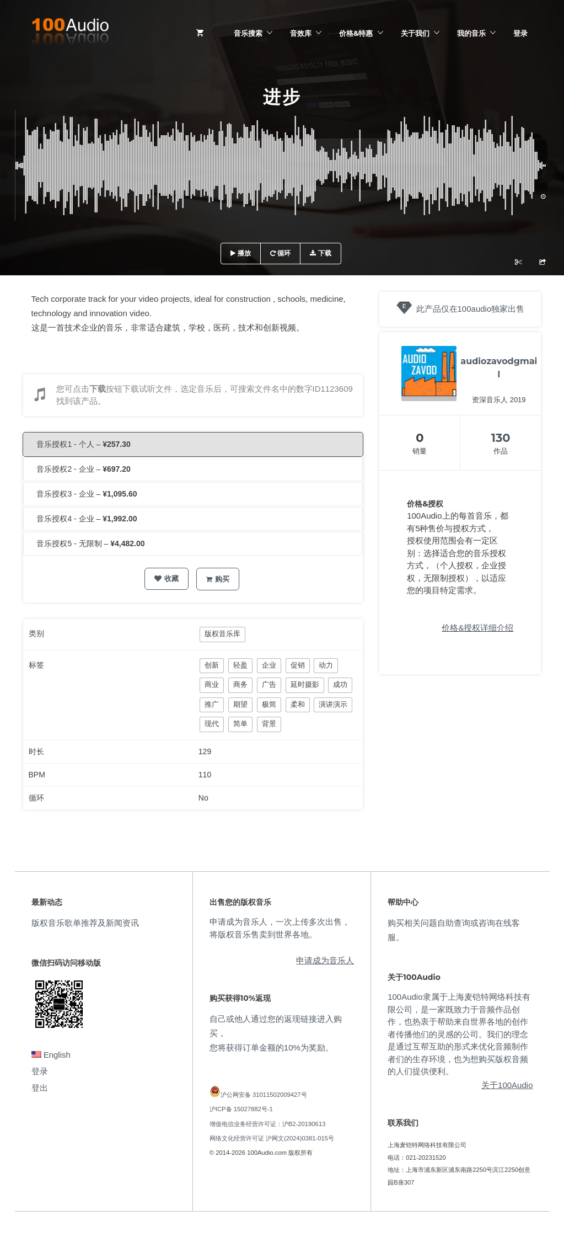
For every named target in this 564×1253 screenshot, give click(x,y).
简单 (240, 723)
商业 (212, 684)
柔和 (298, 704)
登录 (520, 33)
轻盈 (240, 665)
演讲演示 (333, 704)
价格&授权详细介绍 (477, 627)
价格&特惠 (356, 33)
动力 (326, 665)
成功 (340, 684)
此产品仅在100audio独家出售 (470, 308)
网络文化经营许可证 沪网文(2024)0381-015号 (272, 1138)
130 (501, 438)
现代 (212, 723)
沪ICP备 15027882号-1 (241, 1109)
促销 (298, 665)
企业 (269, 665)
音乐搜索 (248, 33)
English (51, 1054)
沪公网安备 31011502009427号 (264, 1094)
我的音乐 (471, 33)
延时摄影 (305, 684)
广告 (269, 684)
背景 (269, 723)
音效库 (300, 33)
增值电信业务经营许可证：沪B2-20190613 (268, 1124)
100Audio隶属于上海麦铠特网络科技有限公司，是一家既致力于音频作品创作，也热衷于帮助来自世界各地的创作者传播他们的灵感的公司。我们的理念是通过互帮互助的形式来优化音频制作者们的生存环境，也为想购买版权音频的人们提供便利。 (459, 1034)
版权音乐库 (222, 634)
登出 (39, 1087)
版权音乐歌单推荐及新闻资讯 (85, 922)
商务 (240, 684)
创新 (212, 665)
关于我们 (415, 33)
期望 (240, 704)
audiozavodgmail (498, 368)
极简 (269, 704)
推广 (212, 704)
